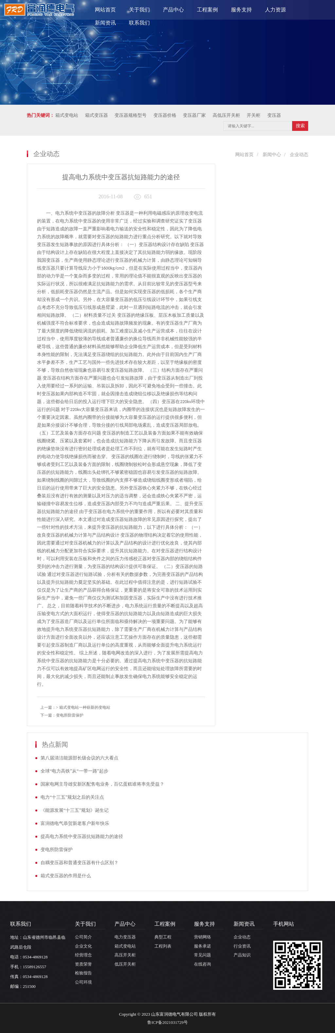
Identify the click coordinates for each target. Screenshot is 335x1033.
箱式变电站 (125, 946)
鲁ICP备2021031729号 (167, 1022)
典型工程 (162, 937)
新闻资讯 (105, 23)
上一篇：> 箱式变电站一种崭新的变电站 (75, 707)
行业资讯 (242, 946)
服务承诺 (202, 946)
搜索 (300, 125)
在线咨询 (202, 964)
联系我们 (139, 23)
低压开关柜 (125, 964)
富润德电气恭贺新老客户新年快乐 (75, 823)
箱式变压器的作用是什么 (66, 875)
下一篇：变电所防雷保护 (61, 715)
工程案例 (207, 9)
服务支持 (241, 9)
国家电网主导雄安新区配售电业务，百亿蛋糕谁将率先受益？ (102, 784)
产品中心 (173, 9)
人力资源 (275, 9)
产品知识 (242, 955)
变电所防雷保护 (57, 849)
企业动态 (299, 154)
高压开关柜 (125, 955)
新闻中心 (272, 154)
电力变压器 (125, 937)
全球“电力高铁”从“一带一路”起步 (74, 771)
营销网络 (202, 937)
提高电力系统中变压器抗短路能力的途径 (82, 836)
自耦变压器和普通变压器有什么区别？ (79, 862)
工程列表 (162, 946)
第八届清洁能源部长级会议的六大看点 (79, 758)
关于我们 (139, 9)
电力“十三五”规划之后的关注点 (72, 797)
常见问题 (202, 955)
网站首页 (105, 9)
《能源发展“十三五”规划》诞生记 (75, 810)
